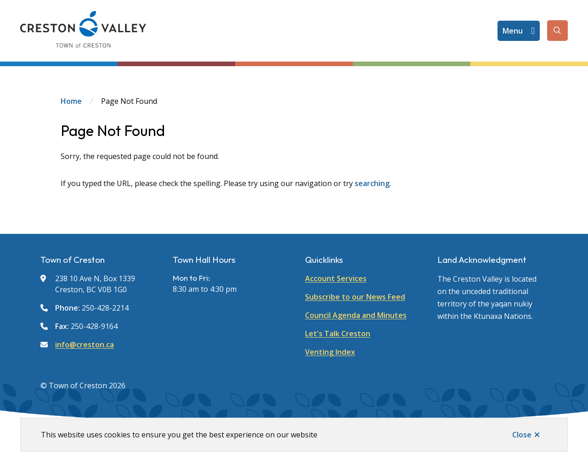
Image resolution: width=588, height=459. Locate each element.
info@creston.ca (84, 345)
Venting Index (330, 352)
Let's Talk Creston (337, 334)
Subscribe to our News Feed (355, 297)
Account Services (336, 278)
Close (521, 435)
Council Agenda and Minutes (356, 315)
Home (71, 101)
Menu (513, 31)
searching (372, 183)
